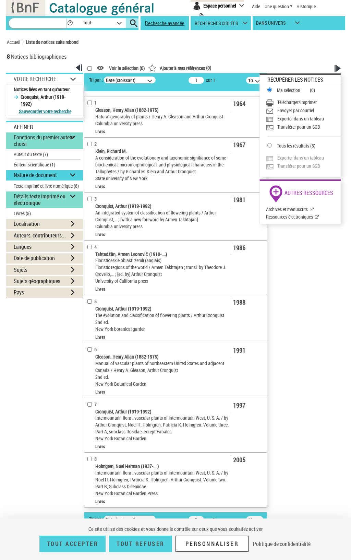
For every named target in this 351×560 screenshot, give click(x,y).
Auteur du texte (31, 154)
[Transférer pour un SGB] (303, 127)
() (179, 68)
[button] (70, 23)
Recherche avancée (164, 23)
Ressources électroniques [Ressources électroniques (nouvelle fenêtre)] (289, 216)
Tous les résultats (293, 145)
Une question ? (278, 6)
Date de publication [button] (34, 258)
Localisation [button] (27, 224)
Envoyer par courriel (295, 110)
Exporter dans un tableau (300, 118)
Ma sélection (288, 90)
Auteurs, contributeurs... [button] (40, 235)
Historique (306, 6)
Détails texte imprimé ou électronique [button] (39, 199)
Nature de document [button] (35, 175)
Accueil (13, 42)
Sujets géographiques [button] (37, 281)
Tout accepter (72, 544)
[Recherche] (37, 23)
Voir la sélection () (127, 68)
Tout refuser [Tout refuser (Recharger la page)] (140, 544)
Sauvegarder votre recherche (45, 111)
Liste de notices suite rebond (52, 42)
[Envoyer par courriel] (303, 110)
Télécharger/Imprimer (297, 102)
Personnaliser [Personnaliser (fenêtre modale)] (212, 544)
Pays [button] (19, 292)
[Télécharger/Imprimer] (303, 102)
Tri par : (96, 80)
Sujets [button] (20, 269)
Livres (22, 213)
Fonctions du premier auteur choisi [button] (44, 140)
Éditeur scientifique (34, 164)
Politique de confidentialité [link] (282, 544)
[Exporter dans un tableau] (303, 118)
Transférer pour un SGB (298, 127)
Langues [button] (23, 246)
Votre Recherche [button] (35, 79)
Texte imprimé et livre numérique (46, 186)
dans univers (271, 24)
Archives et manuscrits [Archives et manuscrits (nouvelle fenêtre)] (287, 209)
